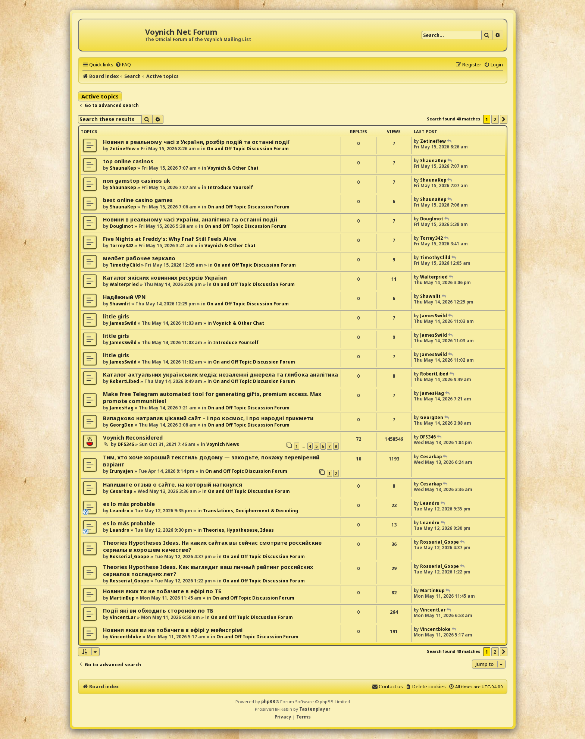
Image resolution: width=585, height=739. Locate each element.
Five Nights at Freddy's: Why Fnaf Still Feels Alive (169, 238)
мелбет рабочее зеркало (139, 258)
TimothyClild (125, 265)
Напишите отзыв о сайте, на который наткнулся (172, 484)
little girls (116, 316)
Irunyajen (121, 471)
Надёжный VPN (124, 297)
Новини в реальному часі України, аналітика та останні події (190, 219)
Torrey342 (121, 245)
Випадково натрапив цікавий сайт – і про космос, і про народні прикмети (208, 418)
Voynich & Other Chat (233, 168)
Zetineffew (122, 148)
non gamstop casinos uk (136, 180)
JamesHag (122, 408)
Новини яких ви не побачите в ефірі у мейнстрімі (173, 629)
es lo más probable (129, 503)
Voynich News (222, 444)
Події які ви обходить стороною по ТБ (158, 610)
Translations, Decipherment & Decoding (250, 510)
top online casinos (128, 161)
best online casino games (138, 200)
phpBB (268, 701)
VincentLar (123, 617)
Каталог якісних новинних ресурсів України (165, 277)
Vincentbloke (125, 636)
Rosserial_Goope (129, 556)
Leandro (119, 510)
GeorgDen (122, 425)
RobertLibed (124, 381)
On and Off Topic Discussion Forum (248, 148)
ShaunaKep (123, 168)
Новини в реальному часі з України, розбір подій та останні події (196, 141)
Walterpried (124, 284)
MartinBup (122, 598)
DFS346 (126, 444)
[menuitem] (123, 64)
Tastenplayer (314, 709)
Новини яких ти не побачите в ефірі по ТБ (162, 591)
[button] (503, 119)
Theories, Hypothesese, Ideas (238, 530)
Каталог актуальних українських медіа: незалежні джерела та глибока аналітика (220, 374)
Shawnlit (120, 304)
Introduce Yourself (230, 187)
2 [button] (495, 119)
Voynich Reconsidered (133, 437)
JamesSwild (123, 323)
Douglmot (121, 226)
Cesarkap (431, 456)
